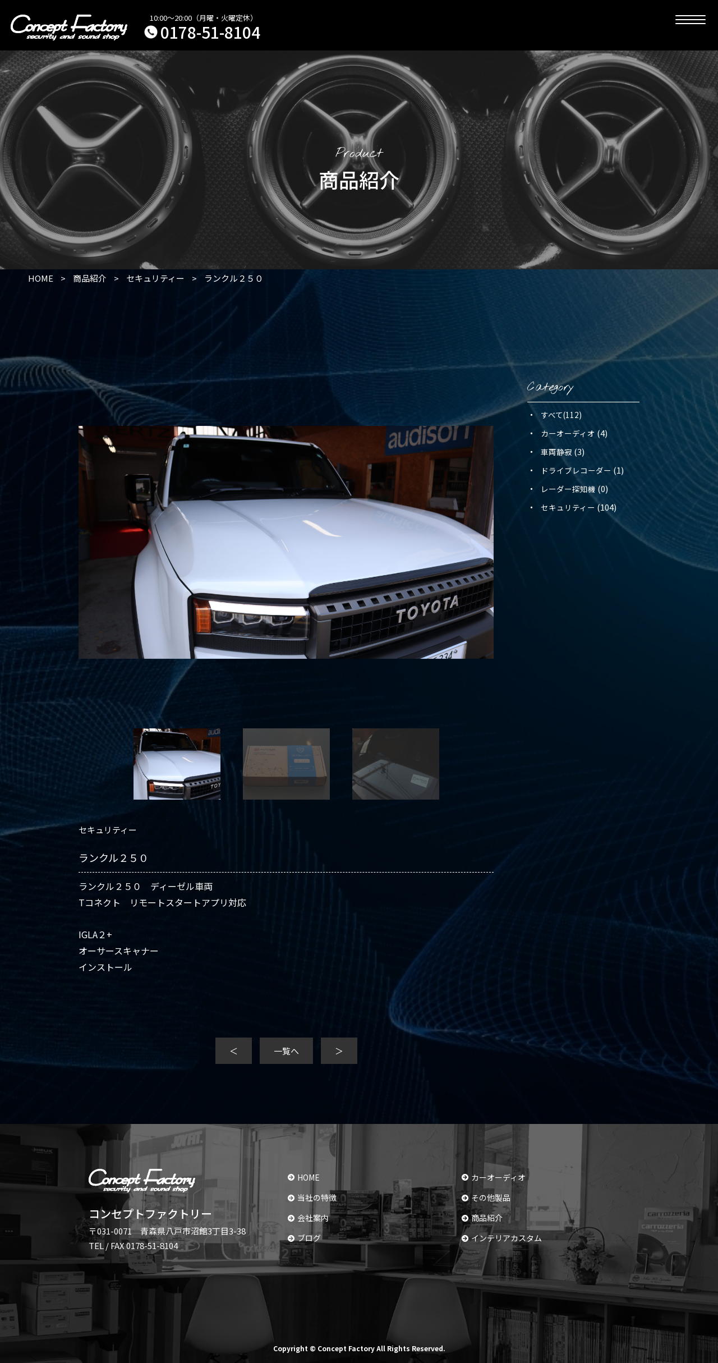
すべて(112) (561, 414)
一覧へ (286, 1051)
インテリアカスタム (502, 1237)
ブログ (304, 1237)
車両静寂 (556, 451)
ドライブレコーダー (576, 470)
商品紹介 (482, 1217)
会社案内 (308, 1217)
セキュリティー (568, 507)
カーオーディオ (568, 433)
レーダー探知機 (568, 488)
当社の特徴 (312, 1197)
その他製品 (486, 1197)
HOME (304, 1177)
